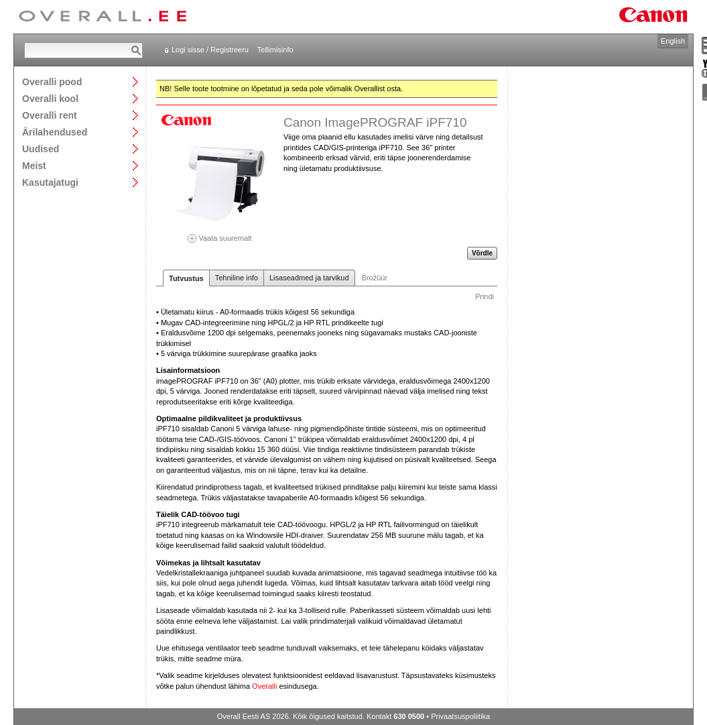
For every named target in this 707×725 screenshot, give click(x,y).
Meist (34, 165)
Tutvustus (186, 278)
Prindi (484, 296)
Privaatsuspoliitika (460, 716)
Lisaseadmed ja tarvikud (309, 278)
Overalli (264, 686)
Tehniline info (236, 278)
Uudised (40, 149)
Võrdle (482, 253)
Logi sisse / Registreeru (210, 50)
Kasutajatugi (50, 182)
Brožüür (375, 278)
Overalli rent (49, 115)
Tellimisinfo (275, 50)
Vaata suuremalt (220, 233)
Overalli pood (52, 81)
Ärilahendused (54, 132)
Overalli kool (50, 98)
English (673, 41)
